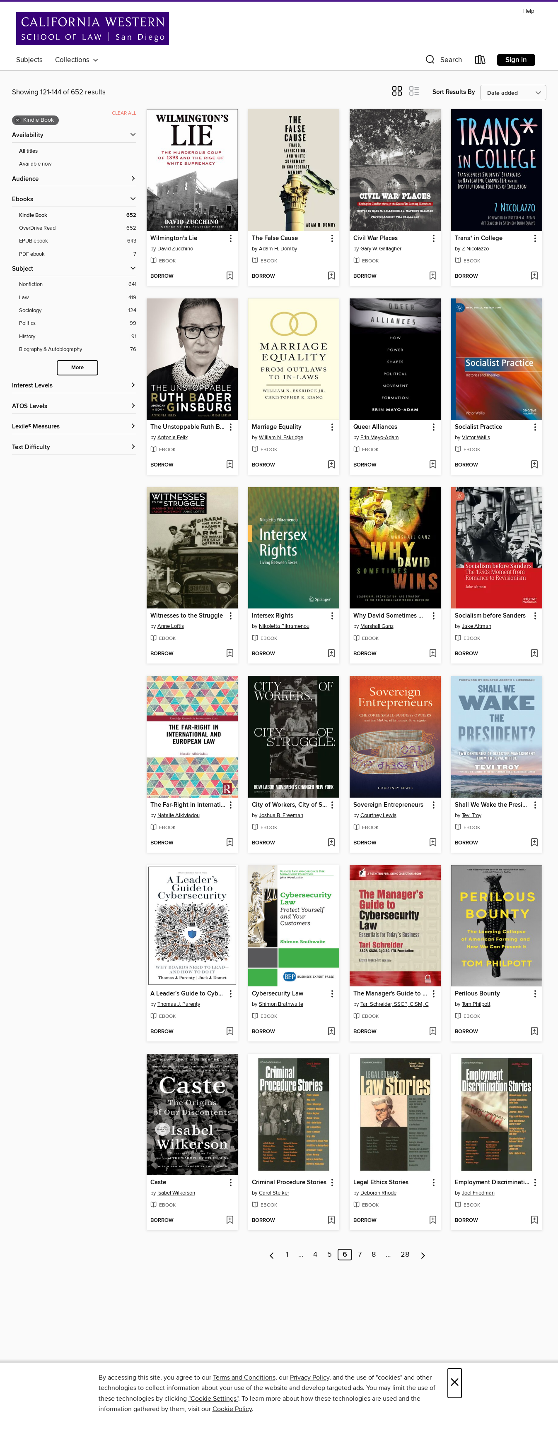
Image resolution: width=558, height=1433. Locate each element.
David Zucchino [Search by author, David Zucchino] (175, 248)
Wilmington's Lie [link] (173, 238)
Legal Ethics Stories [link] (380, 1182)
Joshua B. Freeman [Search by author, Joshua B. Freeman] (281, 815)
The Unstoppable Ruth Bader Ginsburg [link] (188, 427)
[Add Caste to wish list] (230, 1220)
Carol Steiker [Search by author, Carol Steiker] (274, 1193)
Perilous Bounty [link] (477, 994)
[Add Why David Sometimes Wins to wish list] (433, 654)
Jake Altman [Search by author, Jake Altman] (476, 626)
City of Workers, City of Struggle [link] (290, 805)
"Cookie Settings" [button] (213, 1399)
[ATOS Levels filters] (74, 406)
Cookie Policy (232, 1409)
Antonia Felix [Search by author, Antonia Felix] (172, 437)
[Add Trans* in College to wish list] (534, 276)
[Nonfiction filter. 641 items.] (77, 284)
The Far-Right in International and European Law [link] (188, 805)
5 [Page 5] (329, 1254)
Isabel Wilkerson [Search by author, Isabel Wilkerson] (176, 1193)
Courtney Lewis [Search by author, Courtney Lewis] (378, 815)
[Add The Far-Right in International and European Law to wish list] (230, 843)
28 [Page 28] (405, 1254)
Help (528, 11)
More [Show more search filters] (77, 367)
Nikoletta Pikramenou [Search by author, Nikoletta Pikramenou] (284, 626)
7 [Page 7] (360, 1254)
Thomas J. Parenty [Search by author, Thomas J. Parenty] (178, 1004)
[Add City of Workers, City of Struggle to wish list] (331, 843)
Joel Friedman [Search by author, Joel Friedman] (478, 1193)
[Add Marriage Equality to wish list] (331, 465)
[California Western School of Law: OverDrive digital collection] (92, 28)
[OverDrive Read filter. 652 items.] (77, 228)
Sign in (516, 60)
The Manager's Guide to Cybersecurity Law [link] (391, 994)
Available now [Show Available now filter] (35, 164)
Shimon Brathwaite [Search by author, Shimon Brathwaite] (281, 1004)
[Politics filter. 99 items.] (77, 323)
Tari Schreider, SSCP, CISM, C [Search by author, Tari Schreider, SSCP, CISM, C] (394, 1004)
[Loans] (480, 61)
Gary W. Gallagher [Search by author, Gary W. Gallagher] (380, 248)
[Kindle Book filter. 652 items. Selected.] (77, 215)
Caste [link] (158, 1182)
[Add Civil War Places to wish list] (433, 276)
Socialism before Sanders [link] (490, 616)
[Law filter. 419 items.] (77, 297)
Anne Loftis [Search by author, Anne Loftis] (170, 626)
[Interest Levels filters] (74, 386)
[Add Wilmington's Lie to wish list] (230, 276)
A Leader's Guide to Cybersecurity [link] (188, 994)
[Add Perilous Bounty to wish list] (534, 1032)
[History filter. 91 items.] (77, 336)
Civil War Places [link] (375, 238)
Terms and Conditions (244, 1377)
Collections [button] (77, 60)
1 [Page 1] (287, 1254)
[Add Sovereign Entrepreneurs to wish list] (433, 843)
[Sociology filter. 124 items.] (77, 310)
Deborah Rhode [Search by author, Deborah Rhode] (378, 1193)
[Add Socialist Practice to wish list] (534, 465)
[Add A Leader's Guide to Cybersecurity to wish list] (230, 1032)
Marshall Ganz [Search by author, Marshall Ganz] (377, 626)
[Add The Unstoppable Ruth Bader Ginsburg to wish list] (230, 465)
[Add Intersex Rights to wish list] (331, 654)
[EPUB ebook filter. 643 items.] (77, 241)
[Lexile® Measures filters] (74, 427)
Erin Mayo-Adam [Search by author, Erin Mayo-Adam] (379, 437)
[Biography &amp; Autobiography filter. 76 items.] (77, 349)
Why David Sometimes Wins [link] (391, 616)
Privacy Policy (309, 1377)
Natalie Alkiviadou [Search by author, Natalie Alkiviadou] (178, 815)
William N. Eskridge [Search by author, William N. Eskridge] (281, 437)
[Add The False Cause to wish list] (331, 276)
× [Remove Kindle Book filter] (17, 120)
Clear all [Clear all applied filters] (124, 113)
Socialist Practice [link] (478, 427)
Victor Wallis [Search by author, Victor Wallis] (476, 437)
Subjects (29, 60)
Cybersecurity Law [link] (277, 994)
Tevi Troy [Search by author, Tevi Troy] (471, 815)
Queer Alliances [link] (375, 427)
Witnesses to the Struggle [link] (186, 616)
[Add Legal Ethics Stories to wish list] (433, 1220)
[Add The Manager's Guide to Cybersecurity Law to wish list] (433, 1032)
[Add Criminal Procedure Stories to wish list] (331, 1220)
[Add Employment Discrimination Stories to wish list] (534, 1220)
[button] (443, 61)
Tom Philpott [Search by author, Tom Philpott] (476, 1004)
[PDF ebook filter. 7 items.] (77, 254)
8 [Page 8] (374, 1254)
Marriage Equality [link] (277, 427)
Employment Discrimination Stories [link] (493, 1182)
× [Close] (454, 1383)
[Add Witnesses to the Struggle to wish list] (230, 654)
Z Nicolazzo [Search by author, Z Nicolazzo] (475, 248)
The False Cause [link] (275, 238)
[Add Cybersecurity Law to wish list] (331, 1032)
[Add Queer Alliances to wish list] (433, 465)
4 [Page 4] (315, 1254)
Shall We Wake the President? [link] (493, 805)
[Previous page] (272, 1255)
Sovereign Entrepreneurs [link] (388, 805)
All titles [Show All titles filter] (28, 151)
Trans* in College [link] (478, 238)
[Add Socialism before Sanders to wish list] (534, 654)
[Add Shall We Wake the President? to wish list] (534, 843)
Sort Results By (453, 92)
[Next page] (423, 1255)
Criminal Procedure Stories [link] (289, 1182)
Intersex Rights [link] (272, 616)
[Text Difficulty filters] (74, 447)
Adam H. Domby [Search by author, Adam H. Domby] (278, 248)
